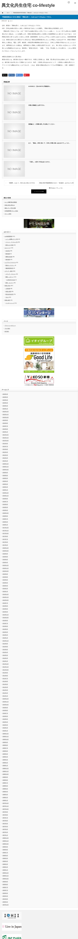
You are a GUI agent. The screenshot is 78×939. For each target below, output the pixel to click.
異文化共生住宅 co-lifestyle (28, 5)
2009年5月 (5, 754)
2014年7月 (5, 603)
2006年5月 (5, 858)
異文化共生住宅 (9, 294)
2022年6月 (5, 429)
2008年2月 (5, 797)
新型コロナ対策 (9, 245)
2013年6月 (5, 626)
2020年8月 (5, 475)
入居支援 (7, 288)
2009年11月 (6, 736)
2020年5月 (5, 478)
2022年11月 (6, 414)
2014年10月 (6, 600)
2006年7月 (5, 852)
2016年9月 (5, 553)
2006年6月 (5, 855)
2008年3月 (5, 794)
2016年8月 (5, 556)
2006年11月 (6, 841)
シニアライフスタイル (10, 262)
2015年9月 (5, 574)
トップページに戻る (39, 191)
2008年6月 (5, 785)
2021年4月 (5, 452)
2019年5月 (5, 507)
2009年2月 (5, 762)
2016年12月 (6, 548)
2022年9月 (5, 420)
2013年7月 (5, 623)
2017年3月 (5, 542)
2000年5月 (5, 901)
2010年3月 (5, 725)
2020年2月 (5, 487)
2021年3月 (5, 455)
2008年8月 (5, 780)
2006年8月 (5, 849)
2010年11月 (6, 701)
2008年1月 (5, 800)
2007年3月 (5, 829)
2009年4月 (5, 756)
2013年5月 (5, 629)
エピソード (7, 247)
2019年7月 (5, 501)
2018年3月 (5, 521)
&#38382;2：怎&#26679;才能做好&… (39, 86)
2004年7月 (5, 890)
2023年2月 (5, 405)
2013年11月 (6, 614)
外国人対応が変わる (10, 205)
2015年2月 (5, 588)
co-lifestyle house (10, 279)
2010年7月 (5, 713)
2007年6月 (5, 820)
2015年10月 (6, 571)
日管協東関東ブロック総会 (11, 210)
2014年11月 (6, 597)
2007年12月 (6, 803)
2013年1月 (5, 637)
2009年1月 (5, 765)
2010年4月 (5, 722)
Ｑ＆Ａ (11, 20)
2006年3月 (5, 864)
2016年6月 (5, 559)
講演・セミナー (9, 282)
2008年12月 (6, 768)
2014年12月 (6, 594)
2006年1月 (5, 870)
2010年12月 (6, 698)
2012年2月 (5, 658)
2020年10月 (6, 469)
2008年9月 (5, 777)
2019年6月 (5, 504)
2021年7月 (5, 446)
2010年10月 (6, 704)
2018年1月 (5, 524)
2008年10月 (6, 774)
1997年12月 (6, 904)
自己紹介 (7, 331)
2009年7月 (5, 748)
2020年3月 (5, 484)
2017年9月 (5, 536)
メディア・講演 (8, 271)
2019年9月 (5, 498)
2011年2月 (5, 693)
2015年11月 (6, 568)
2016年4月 (5, 562)
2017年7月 (5, 539)
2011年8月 (5, 675)
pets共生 (7, 250)
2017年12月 (6, 527)
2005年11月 (6, 875)
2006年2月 (5, 867)
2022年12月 (6, 411)
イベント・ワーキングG (11, 242)
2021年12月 (6, 434)
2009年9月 (5, 742)
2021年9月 (5, 443)
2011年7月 (5, 678)
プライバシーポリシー (10, 325)
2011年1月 (5, 695)
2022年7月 (5, 426)
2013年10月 (6, 617)
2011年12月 (6, 664)
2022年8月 (5, 423)
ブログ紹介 (7, 328)
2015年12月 (6, 565)
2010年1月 (5, 730)
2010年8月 (5, 710)
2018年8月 (5, 516)
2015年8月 (5, 577)
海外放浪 (7, 259)
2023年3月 (5, 402)
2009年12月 (6, 733)
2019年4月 (5, 510)
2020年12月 (6, 463)
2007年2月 (5, 832)
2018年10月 (6, 513)
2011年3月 (5, 690)
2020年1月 (5, 489)
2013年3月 (5, 632)
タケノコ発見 (8, 213)
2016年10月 (6, 550)
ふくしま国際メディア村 (11, 239)
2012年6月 (5, 649)
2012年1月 (5, 661)
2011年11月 (6, 666)
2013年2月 (5, 635)
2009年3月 (5, 759)
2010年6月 (5, 716)
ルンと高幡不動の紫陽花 (11, 202)
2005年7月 (5, 887)
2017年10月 (6, 533)
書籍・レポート (9, 277)
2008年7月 (5, 782)
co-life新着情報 (8, 236)
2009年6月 (5, 751)
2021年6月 (5, 449)
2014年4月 (5, 611)
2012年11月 (6, 640)
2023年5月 (5, 397)
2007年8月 (5, 814)
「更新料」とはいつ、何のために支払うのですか (21, 183)
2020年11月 (6, 466)
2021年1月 (5, 460)
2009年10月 (6, 739)
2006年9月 (5, 846)
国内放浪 (7, 253)
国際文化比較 (8, 256)
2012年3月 (5, 655)
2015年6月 (5, 579)
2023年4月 (5, 400)
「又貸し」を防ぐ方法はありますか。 (39, 162)
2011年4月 (5, 687)
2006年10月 (6, 843)
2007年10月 (6, 809)
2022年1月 (5, 431)
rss (69, 2)
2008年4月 (5, 791)
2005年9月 (5, 881)
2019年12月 (6, 492)
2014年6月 (5, 605)
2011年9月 (5, 672)
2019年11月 (6, 495)
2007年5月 (5, 823)
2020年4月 (5, 481)
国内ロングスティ (9, 265)
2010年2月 (5, 727)
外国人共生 (7, 285)
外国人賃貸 (8, 291)
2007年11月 (6, 806)
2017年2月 (5, 545)
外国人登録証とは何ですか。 (37, 105)
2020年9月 (5, 472)
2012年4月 (5, 652)
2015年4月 (5, 585)
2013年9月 (5, 620)
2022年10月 (6, 417)
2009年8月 (5, 745)
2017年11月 (6, 530)
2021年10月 (6, 440)
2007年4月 (5, 826)
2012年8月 (5, 646)
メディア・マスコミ (10, 274)
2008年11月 (6, 771)
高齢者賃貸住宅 (9, 268)
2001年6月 (5, 899)
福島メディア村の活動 (10, 208)
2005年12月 (6, 872)
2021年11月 (6, 437)
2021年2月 (5, 458)
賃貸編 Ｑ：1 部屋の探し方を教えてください (41, 124)
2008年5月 (5, 788)
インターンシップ (9, 303)
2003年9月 (5, 893)
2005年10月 (6, 878)
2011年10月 (6, 669)
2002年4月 (5, 896)
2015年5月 (5, 582)
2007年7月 (5, 817)
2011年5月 (5, 684)
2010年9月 (5, 707)
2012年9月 (5, 643)
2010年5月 (5, 719)
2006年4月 (5, 861)
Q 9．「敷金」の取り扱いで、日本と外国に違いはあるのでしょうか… (49, 143)
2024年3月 (5, 394)
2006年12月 (6, 838)
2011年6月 (5, 681)
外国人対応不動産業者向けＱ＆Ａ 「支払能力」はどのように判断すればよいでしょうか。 (56, 183)
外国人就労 (7, 300)
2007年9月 (5, 811)
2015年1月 (5, 591)
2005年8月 (5, 884)
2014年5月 (5, 608)
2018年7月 (5, 519)
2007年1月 (5, 835)
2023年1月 (5, 408)
